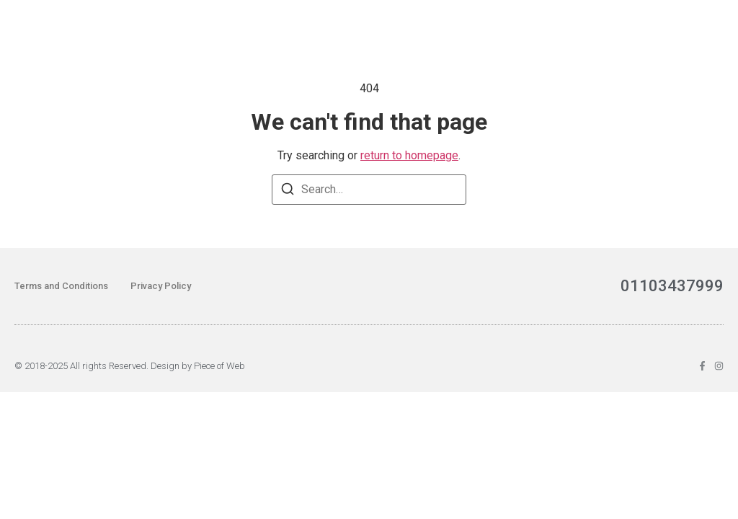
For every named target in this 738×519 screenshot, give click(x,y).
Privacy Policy (160, 285)
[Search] (287, 191)
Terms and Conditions (61, 285)
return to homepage (409, 155)
